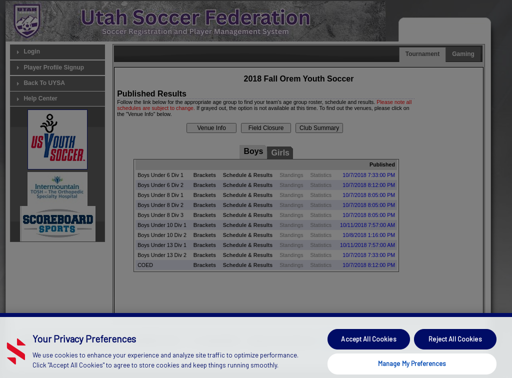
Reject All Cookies (455, 350)
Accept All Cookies (368, 350)
